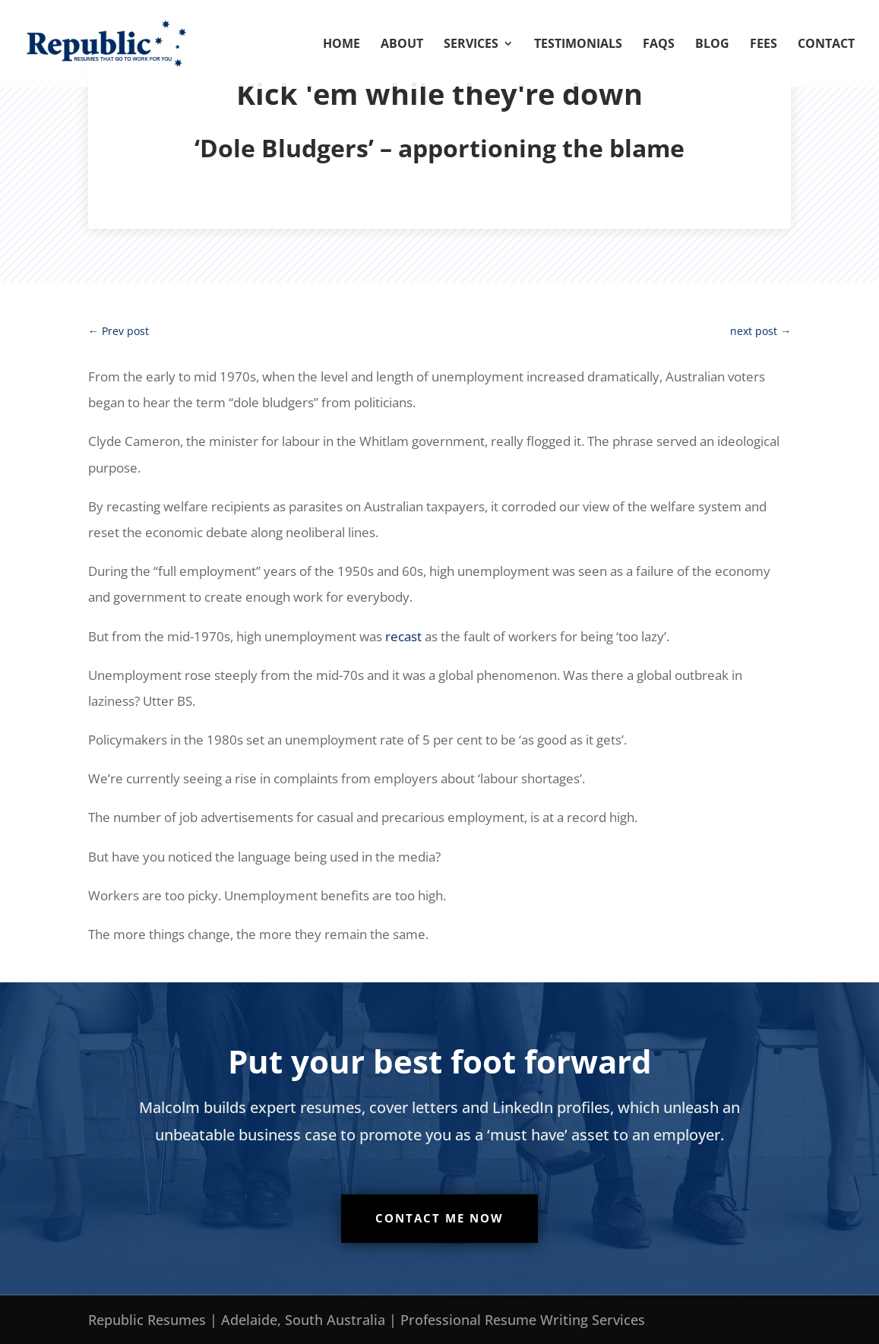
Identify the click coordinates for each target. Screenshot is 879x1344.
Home (341, 45)
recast (403, 636)
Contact (826, 45)
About (402, 45)
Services (471, 45)
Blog (712, 45)
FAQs (659, 45)
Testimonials (578, 45)
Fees (763, 45)
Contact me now (439, 1217)
